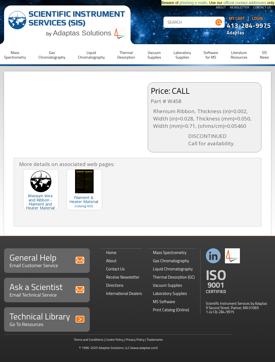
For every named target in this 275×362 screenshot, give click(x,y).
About (221, 7)
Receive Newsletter (122, 277)
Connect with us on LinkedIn (213, 255)
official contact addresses (245, 3)
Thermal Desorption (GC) (174, 277)
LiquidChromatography (91, 55)
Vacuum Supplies (167, 285)
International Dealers (124, 293)
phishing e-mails (193, 3)
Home (111, 252)
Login (257, 18)
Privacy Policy (135, 339)
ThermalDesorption (126, 55)
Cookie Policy (114, 339)
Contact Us (262, 7)
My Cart (237, 18)
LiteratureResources (239, 55)
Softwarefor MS (210, 55)
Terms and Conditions (88, 339)
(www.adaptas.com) (144, 347)
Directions (114, 285)
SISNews (264, 55)
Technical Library (47, 319)
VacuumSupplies (154, 55)
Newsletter (239, 7)
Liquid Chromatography (173, 269)
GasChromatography (51, 55)
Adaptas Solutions (89, 33)
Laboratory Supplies (170, 293)
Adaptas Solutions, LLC (114, 347)
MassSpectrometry (15, 55)
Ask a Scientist (47, 289)
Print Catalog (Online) (171, 310)
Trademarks (155, 339)
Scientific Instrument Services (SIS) (77, 18)
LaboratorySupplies (182, 55)
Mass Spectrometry (170, 252)
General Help (47, 260)
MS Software (164, 301)
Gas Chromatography (171, 261)
